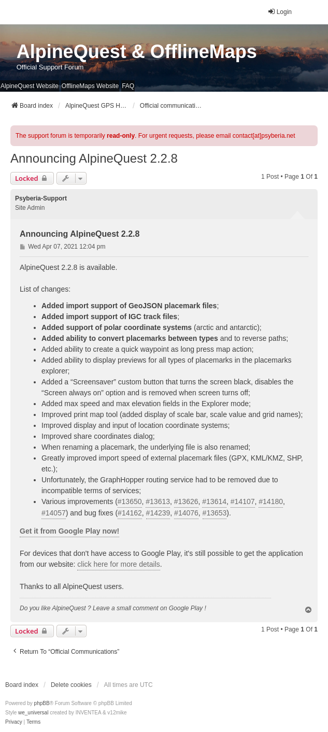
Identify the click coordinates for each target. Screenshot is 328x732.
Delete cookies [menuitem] (71, 684)
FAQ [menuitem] (128, 86)
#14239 (158, 513)
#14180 (271, 501)
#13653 (215, 513)
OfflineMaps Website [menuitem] (90, 86)
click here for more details (118, 564)
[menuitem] (13, 722)
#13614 (214, 501)
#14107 (243, 501)
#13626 (186, 501)
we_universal (33, 712)
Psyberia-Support (41, 198)
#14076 (186, 513)
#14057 (53, 513)
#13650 (130, 501)
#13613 (158, 501)
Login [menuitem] (279, 12)
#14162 (130, 513)
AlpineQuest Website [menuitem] (30, 86)
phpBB (42, 703)
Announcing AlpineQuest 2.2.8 (94, 158)
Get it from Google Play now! (69, 531)
